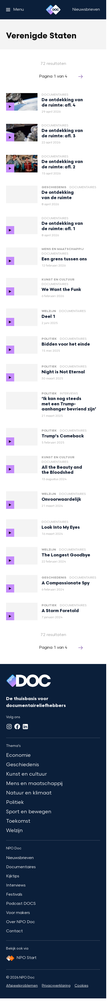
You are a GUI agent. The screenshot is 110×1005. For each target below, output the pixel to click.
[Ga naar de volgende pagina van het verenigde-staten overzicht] (81, 77)
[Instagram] (9, 726)
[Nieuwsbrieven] (86, 9)
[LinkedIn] (25, 726)
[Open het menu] (15, 9)
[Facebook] (17, 726)
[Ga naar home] (53, 10)
